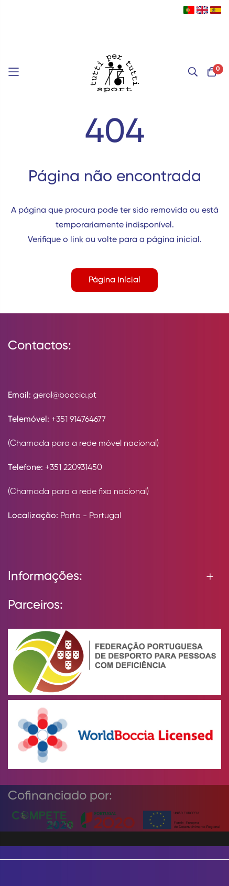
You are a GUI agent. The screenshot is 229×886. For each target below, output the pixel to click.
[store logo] (114, 71)
